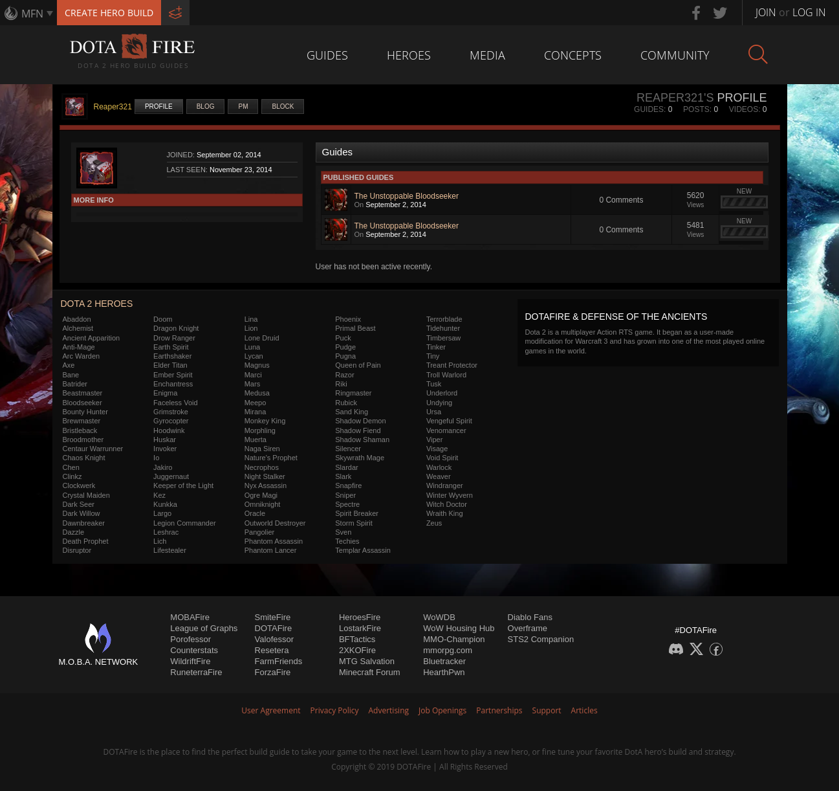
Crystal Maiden (86, 495)
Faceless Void (175, 403)
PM (243, 106)
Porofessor (190, 639)
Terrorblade (444, 319)
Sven (343, 532)
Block (283, 106)
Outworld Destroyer (275, 523)
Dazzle (74, 532)
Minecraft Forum (369, 672)
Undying (439, 403)
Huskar (164, 439)
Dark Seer (79, 504)
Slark (343, 476)
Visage (437, 448)
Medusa (257, 393)
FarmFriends (279, 661)
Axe (69, 365)
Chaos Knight (84, 458)
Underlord (441, 393)
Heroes (409, 55)
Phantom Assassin (274, 541)
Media (487, 55)
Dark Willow (81, 513)
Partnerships (499, 710)
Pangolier (259, 532)
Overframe (527, 628)
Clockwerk (79, 485)
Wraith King (444, 513)
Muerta (256, 439)
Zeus (434, 523)
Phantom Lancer (271, 550)
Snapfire (348, 485)
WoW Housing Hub (458, 628)
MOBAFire (190, 617)
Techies (347, 541)
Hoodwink (168, 430)
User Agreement (270, 710)
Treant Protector (451, 365)
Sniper (345, 495)
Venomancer (446, 430)
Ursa (433, 412)
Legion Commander (184, 523)
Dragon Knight (176, 328)
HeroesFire (359, 617)
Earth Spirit (170, 347)
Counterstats (194, 650)
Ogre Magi (261, 495)
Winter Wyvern (449, 495)
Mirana (256, 412)
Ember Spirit (173, 375)
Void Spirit (442, 458)
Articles (584, 710)
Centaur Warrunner (93, 448)
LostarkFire (360, 628)
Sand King (351, 412)
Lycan (254, 356)
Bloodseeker (82, 403)
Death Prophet (86, 541)
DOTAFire (273, 628)
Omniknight (263, 504)
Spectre (347, 504)
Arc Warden (81, 356)
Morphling (260, 430)
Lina (251, 319)
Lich (159, 541)
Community (675, 55)
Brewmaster (82, 421)
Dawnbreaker (84, 523)
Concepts (573, 55)
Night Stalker (265, 476)
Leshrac (166, 532)
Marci (253, 375)
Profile (159, 106)
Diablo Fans (530, 617)
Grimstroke (170, 412)
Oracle (255, 513)
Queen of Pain (357, 365)
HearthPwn (443, 672)
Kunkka (165, 504)
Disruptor (77, 550)
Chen (71, 467)
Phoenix (348, 319)
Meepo (256, 403)
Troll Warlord (446, 375)
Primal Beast (355, 328)
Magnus (257, 365)
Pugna (345, 356)
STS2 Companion (541, 639)
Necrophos (262, 467)
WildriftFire (190, 661)
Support (546, 710)
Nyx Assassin (266, 485)
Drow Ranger (174, 338)
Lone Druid (262, 338)
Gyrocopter (170, 421)
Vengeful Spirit (449, 421)
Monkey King (265, 421)
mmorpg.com (447, 650)
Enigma (165, 393)
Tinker (436, 347)
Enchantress (173, 384)
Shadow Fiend (357, 430)
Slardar (346, 467)
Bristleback (80, 430)
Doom (162, 319)
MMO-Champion (454, 639)
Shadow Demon (360, 421)
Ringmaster (353, 393)
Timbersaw (443, 338)
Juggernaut (171, 476)
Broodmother (83, 439)
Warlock (439, 467)
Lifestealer (169, 550)
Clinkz (72, 476)
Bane (71, 375)
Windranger (444, 485)
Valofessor (274, 639)
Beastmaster (83, 393)
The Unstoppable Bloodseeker (406, 196)
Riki (341, 384)
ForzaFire (273, 672)
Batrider (75, 384)
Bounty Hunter (85, 412)
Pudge (345, 347)
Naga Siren (262, 448)
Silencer (348, 448)
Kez (159, 495)
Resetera (272, 650)
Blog (206, 106)
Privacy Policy (335, 710)
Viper (434, 439)
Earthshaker (172, 356)
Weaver (438, 476)
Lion (251, 328)
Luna (252, 347)
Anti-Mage (79, 347)
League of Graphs (203, 628)
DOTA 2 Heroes (97, 303)
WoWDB (439, 617)
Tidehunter (443, 328)
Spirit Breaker (356, 513)
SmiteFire (273, 617)
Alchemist (78, 328)
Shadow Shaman (362, 439)
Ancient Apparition (91, 338)
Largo (162, 513)
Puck (343, 338)
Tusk (433, 384)
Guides (327, 55)
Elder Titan (170, 365)
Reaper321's (675, 97)
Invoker (165, 448)
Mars (252, 384)
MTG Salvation (367, 661)
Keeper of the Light (183, 485)
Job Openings (442, 710)
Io (156, 458)
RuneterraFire (196, 672)
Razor (344, 375)
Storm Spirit (353, 523)
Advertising (389, 710)
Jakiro (162, 467)
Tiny (432, 356)
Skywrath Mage (359, 458)
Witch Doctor (446, 504)
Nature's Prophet (271, 458)
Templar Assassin (363, 550)
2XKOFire (357, 650)
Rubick (346, 403)
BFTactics (357, 639)
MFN (32, 13)
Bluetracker (444, 661)
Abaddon (77, 319)
